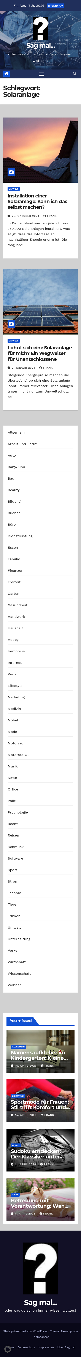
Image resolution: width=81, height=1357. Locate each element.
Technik (14, 893)
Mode (12, 732)
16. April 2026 (26, 1065)
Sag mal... (40, 45)
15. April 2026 (26, 1115)
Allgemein (16, 432)
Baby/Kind (16, 467)
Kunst (13, 674)
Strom (13, 881)
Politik (13, 801)
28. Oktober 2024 (26, 215)
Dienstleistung (20, 536)
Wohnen (15, 985)
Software (15, 858)
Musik (13, 766)
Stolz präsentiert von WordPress (25, 1331)
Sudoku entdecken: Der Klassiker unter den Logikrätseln (36, 1156)
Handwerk (16, 617)
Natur (12, 778)
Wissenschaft (19, 973)
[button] (74, 74)
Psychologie (18, 812)
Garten (13, 594)
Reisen (13, 835)
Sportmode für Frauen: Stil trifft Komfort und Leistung (40, 1107)
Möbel (13, 720)
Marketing (16, 697)
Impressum (46, 1347)
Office (13, 789)
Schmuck (16, 847)
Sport (12, 870)
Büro (12, 524)
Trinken (14, 916)
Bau (11, 478)
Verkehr (14, 950)
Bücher (14, 513)
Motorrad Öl (18, 755)
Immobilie (16, 651)
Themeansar (40, 1337)
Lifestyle (15, 686)
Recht (13, 824)
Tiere (12, 904)
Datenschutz (26, 1347)
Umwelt (13, 189)
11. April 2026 (26, 1164)
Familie (14, 559)
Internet (15, 663)
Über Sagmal (66, 1347)
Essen (13, 547)
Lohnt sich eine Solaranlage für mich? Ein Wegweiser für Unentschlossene (40, 353)
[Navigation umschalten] (41, 74)
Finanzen (15, 570)
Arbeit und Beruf (22, 444)
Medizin (14, 709)
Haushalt (15, 628)
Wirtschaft (17, 962)
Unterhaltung (19, 939)
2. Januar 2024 (24, 367)
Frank (50, 215)
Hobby (13, 640)
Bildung (14, 501)
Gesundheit (17, 605)
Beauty (14, 490)
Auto (12, 455)
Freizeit (14, 582)
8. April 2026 (26, 1213)
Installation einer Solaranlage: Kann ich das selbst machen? (37, 201)
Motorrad (16, 743)
